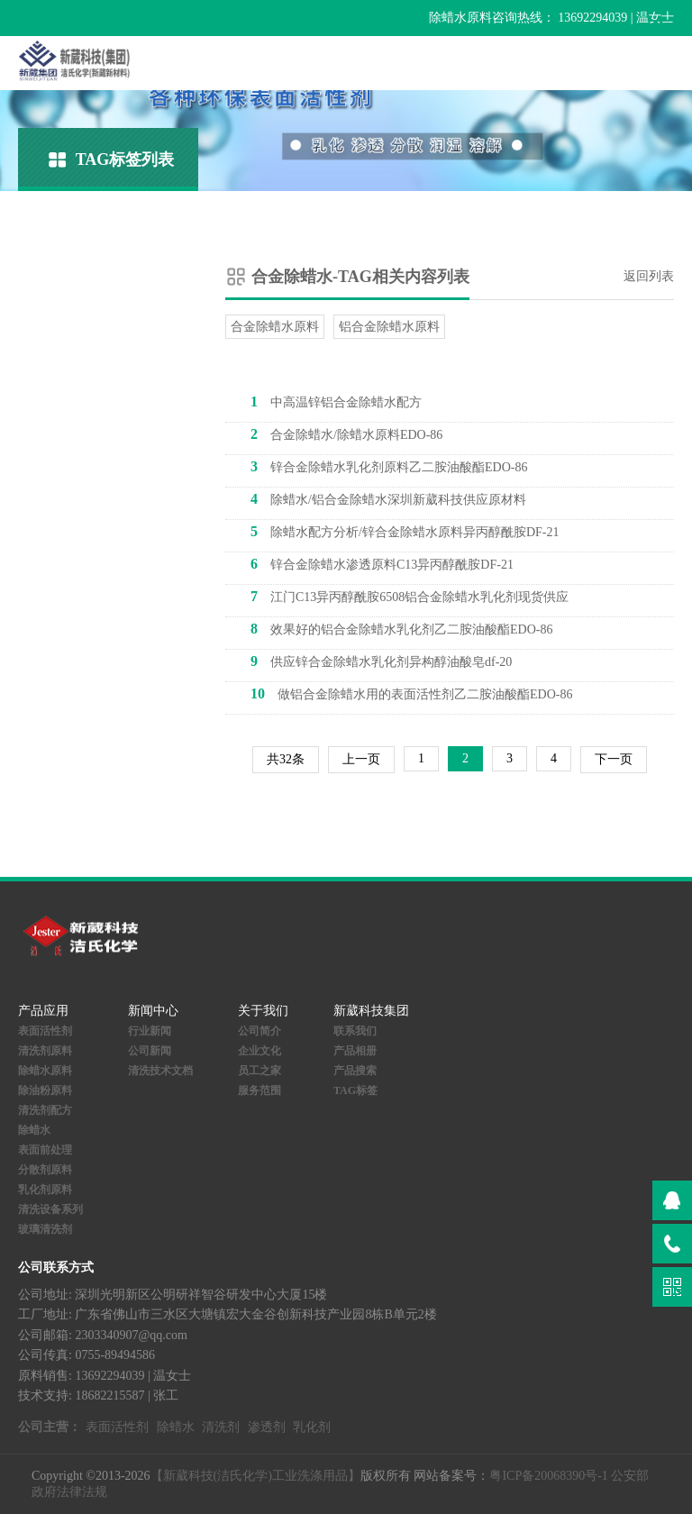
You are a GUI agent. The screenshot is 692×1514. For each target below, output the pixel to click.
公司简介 (259, 1031)
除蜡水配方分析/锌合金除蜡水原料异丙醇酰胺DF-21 (404, 531)
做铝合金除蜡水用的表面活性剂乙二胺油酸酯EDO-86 (411, 693)
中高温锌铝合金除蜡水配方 (336, 401)
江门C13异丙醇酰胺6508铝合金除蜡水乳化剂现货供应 (409, 596)
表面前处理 (45, 1150)
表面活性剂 (45, 1031)
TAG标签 (355, 1090)
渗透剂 (267, 1427)
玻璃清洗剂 (45, 1229)
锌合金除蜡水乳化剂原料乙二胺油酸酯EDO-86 (388, 466)
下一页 (614, 759)
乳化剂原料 (45, 1189)
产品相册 (355, 1050)
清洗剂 (221, 1427)
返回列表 (649, 276)
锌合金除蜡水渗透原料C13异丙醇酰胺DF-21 (382, 563)
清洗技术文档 (160, 1070)
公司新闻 (149, 1050)
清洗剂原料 (45, 1050)
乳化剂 (312, 1427)
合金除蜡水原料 (275, 326)
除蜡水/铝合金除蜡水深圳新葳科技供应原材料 (388, 498)
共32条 (286, 759)
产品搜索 (355, 1070)
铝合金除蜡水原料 (389, 326)
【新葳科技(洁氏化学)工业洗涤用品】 (255, 1475)
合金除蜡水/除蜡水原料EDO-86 (346, 434)
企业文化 (259, 1050)
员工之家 (259, 1070)
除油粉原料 (45, 1090)
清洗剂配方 (45, 1110)
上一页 (361, 759)
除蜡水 (34, 1130)
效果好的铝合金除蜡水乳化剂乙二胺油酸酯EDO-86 (401, 628)
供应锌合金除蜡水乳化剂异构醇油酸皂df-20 (381, 661)
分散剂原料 (45, 1169)
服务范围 (259, 1090)
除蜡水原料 (45, 1070)
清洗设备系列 (50, 1209)
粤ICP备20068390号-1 (548, 1475)
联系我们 (355, 1031)
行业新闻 (149, 1031)
